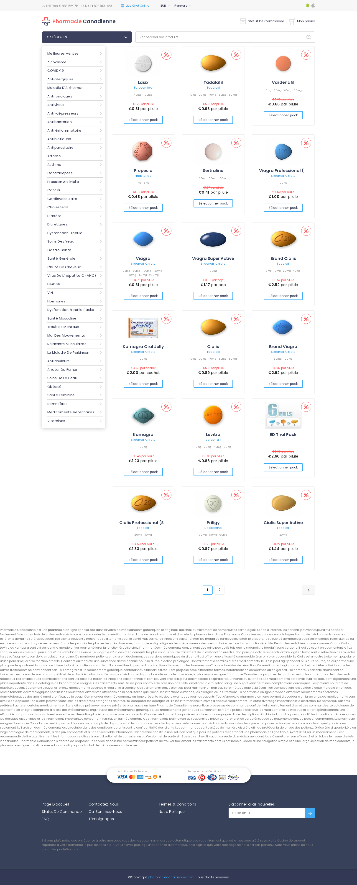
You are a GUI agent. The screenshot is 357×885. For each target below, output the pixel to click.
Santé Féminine (61, 395)
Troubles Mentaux (63, 326)
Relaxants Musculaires (66, 343)
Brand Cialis (283, 258)
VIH (50, 292)
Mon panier (302, 21)
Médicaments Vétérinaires (70, 412)
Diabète (54, 215)
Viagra (143, 258)
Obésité (54, 386)
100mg (148, 95)
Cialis (213, 346)
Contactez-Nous (104, 804)
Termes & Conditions (177, 804)
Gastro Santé (59, 250)
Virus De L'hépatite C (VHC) (71, 275)
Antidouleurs (58, 360)
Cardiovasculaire (62, 198)
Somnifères (57, 403)
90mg (223, 535)
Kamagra (143, 434)
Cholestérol (57, 207)
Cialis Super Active (283, 522)
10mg (193, 95)
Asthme (54, 164)
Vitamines (56, 420)
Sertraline (213, 170)
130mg (132, 275)
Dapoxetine (213, 528)
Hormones (56, 301)
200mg (154, 275)
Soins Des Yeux (60, 241)
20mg (203, 95)
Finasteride (143, 176)
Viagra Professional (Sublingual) (294, 170)
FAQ (45, 818)
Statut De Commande (262, 21)
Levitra (213, 434)
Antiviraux (55, 104)
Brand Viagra (283, 346)
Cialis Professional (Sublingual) (152, 522)
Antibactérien (59, 121)
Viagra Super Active (213, 258)
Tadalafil (213, 82)
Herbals (54, 284)
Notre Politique (172, 811)
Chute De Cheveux (64, 267)
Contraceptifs (60, 173)
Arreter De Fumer (62, 369)
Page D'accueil (55, 804)
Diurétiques (57, 224)
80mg (233, 95)
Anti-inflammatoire (64, 130)
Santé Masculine (61, 318)
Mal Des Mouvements (66, 335)
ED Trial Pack (283, 434)
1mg (139, 182)
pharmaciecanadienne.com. (171, 877)
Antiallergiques (60, 79)
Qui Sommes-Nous (105, 811)
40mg (137, 95)
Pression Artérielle (63, 181)
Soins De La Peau (62, 378)
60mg (223, 95)
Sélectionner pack (143, 120)
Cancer (53, 190)
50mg (213, 178)
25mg (203, 178)
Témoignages (101, 818)
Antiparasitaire (60, 147)
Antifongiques (59, 96)
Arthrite (54, 155)
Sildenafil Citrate (283, 176)
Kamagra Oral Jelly (143, 346)
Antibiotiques (59, 138)
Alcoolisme (57, 62)
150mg (142, 275)
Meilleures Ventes (63, 53)
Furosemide (143, 87)
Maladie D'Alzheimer (65, 87)
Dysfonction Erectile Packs (70, 309)
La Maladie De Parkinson (68, 352)
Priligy (213, 522)
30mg (203, 535)
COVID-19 (55, 70)
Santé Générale (61, 258)
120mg (158, 271)
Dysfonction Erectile (65, 232)
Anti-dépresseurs (62, 113)
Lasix (143, 82)
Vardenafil (283, 82)
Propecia (143, 170)
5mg (147, 182)
